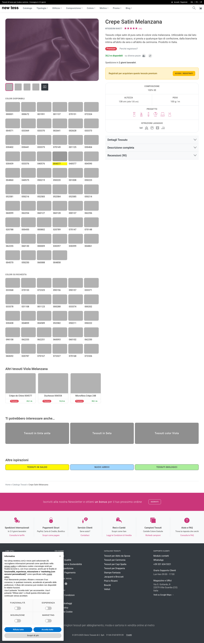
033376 (25, 163)
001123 (41, 306)
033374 (72, 306)
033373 (88, 130)
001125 (72, 147)
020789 (57, 229)
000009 (41, 246)
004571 (9, 130)
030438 (9, 323)
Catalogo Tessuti (19, 485)
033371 (88, 290)
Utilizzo (56, 8)
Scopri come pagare (50, 535)
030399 (72, 246)
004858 (57, 262)
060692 (9, 356)
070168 (72, 356)
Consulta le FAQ (187, 535)
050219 (41, 180)
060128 (57, 213)
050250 (25, 262)
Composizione (73, 8)
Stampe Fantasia (112, 572)
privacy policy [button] (10, 566)
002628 (72, 130)
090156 (57, 290)
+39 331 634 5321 (162, 564)
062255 (9, 246)
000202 (88, 306)
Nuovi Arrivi (101, 467)
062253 (25, 339)
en (192, 2)
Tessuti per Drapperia (114, 568)
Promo (116, 8)
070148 (88, 229)
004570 (9, 262)
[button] (152, 140)
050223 (88, 180)
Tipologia (41, 8)
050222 (88, 323)
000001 (9, 114)
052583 (41, 196)
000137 (72, 213)
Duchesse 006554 (53, 395)
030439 (9, 163)
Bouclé (107, 585)
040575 (25, 180)
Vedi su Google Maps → (163, 595)
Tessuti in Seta (102, 433)
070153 (25, 290)
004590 (88, 163)
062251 (41, 339)
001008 (72, 180)
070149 (57, 147)
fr (197, 2)
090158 (9, 339)
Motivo (103, 8)
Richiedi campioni (153, 535)
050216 (25, 196)
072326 (88, 356)
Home (8, 485)
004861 (88, 246)
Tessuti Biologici (166, 467)
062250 (88, 339)
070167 (41, 356)
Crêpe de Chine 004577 (20, 395)
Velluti (107, 589)
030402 (9, 147)
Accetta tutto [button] (47, 629)
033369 (25, 130)
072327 (57, 356)
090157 (72, 290)
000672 (25, 114)
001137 (57, 114)
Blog (128, 8)
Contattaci (85, 535)
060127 (41, 213)
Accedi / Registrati (184, 73)
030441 (25, 147)
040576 (41, 163)
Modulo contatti (161, 556)
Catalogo (27, 8)
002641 (57, 130)
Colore (90, 8)
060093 (57, 339)
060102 (72, 339)
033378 (9, 306)
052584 (57, 196)
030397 (57, 246)
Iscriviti (155, 502)
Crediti (129, 635)
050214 (88, 196)
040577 (72, 163)
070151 (72, 114)
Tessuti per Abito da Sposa (117, 556)
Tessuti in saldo (37, 467)
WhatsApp (158, 560)
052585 (72, 196)
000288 (57, 306)
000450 (25, 229)
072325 (41, 290)
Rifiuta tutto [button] (18, 629)
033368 (9, 290)
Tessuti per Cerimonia (114, 560)
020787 (25, 356)
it (201, 2)
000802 (41, 229)
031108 (25, 306)
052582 (57, 323)
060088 (41, 262)
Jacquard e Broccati (114, 576)
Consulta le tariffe (16, 535)
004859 (25, 323)
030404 (88, 147)
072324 (88, 114)
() (140, 28)
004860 (9, 180)
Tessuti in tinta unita (37, 433)
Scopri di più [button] (33, 635)
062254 (25, 213)
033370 (41, 130)
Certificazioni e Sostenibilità (68, 564)
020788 (9, 229)
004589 (41, 323)
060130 (25, 246)
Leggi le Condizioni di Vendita (119, 535)
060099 (9, 213)
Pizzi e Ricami (111, 581)
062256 (88, 213)
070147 (72, 229)
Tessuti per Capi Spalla (115, 564)
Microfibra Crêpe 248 (85, 395)
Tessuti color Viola (167, 433)
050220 (57, 180)
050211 (72, 323)
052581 (9, 196)
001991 (41, 114)
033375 (41, 147)
